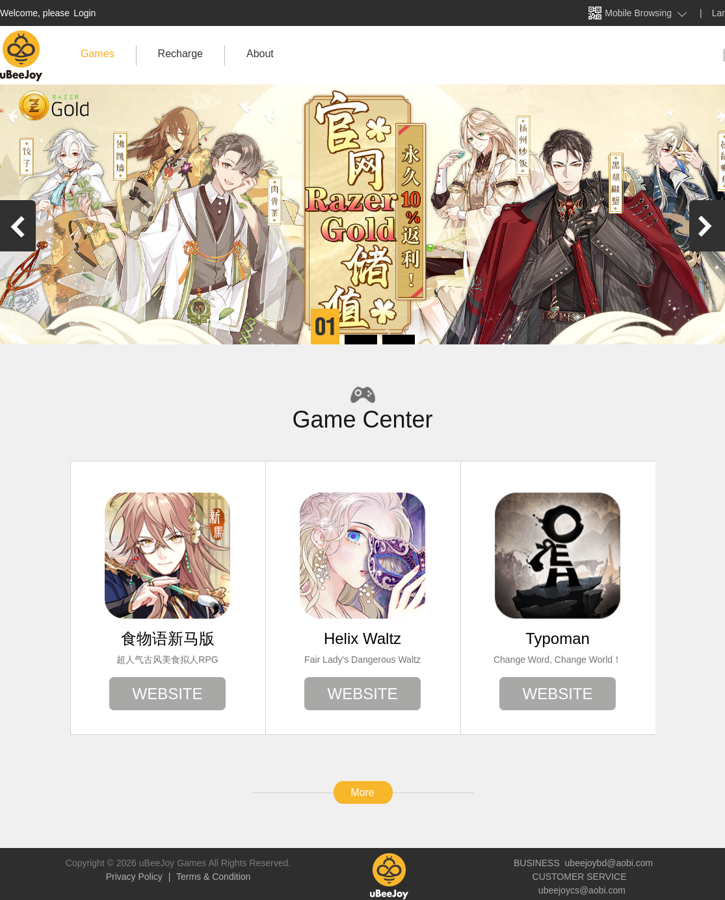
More (362, 792)
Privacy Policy (135, 876)
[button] (325, 326)
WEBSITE (167, 693)
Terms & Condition (212, 876)
